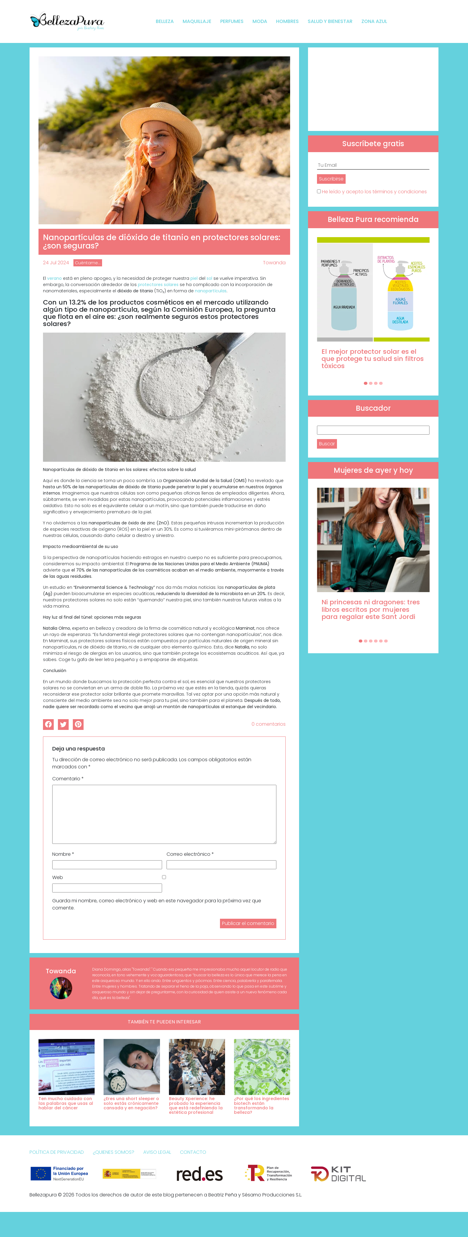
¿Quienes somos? (113, 1152)
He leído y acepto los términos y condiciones (374, 191)
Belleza (165, 21)
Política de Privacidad (57, 1152)
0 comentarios (269, 724)
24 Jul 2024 (56, 262)
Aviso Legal (157, 1152)
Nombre (63, 854)
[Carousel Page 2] (370, 383)
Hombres (287, 21)
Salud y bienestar (330, 21)
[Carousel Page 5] (381, 641)
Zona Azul (374, 21)
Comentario (68, 778)
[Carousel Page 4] (381, 383)
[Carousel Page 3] (376, 383)
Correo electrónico (190, 854)
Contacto (193, 1152)
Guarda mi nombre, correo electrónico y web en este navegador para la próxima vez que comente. (156, 904)
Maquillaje (197, 21)
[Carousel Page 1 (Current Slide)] (365, 383)
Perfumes (232, 21)
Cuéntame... (88, 263)
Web (57, 877)
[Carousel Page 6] (386, 641)
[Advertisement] (373, 89)
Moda (260, 21)
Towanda (274, 262)
